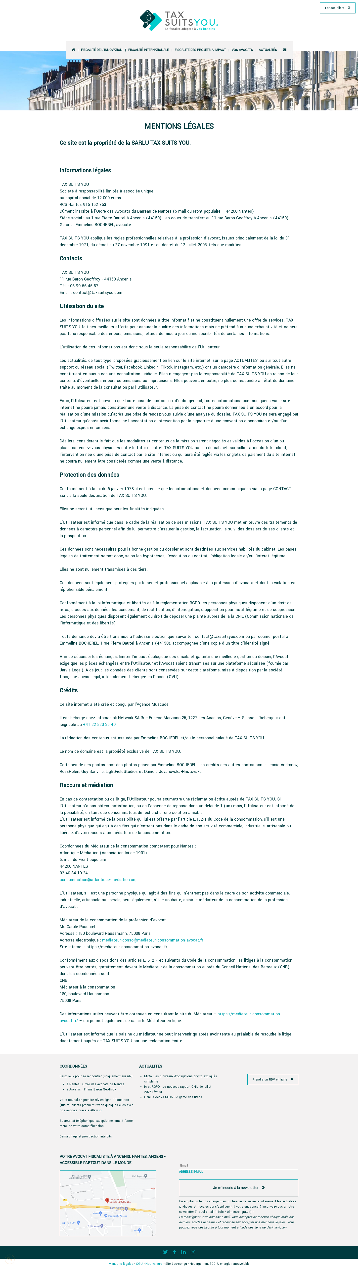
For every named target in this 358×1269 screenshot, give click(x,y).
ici (100, 1110)
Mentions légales (121, 1264)
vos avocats (242, 50)
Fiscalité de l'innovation (101, 50)
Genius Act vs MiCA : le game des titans (173, 1097)
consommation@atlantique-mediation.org (98, 880)
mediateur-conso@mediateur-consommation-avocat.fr (152, 940)
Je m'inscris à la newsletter (236, 1187)
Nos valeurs (154, 1264)
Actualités (268, 50)
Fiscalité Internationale (148, 50)
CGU (139, 1264)
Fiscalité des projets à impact (200, 50)
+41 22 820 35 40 (99, 724)
